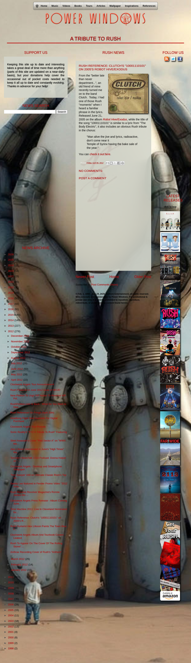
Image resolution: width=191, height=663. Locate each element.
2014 (11, 320)
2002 (11, 626)
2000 (11, 637)
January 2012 (19, 569)
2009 (11, 588)
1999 (11, 643)
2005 (11, 610)
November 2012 (20, 341)
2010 (11, 582)
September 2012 (21, 352)
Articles (100, 6)
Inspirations (131, 6)
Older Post (142, 277)
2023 (11, 270)
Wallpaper (115, 6)
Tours (89, 6)
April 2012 (17, 379)
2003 (11, 620)
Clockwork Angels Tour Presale (28, 426)
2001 (11, 631)
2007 (11, 598)
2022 (11, 276)
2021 (11, 281)
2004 (11, 615)
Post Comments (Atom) (104, 284)
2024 (11, 265)
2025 (11, 259)
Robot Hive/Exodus (115, 119)
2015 (11, 314)
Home (114, 277)
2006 (11, 604)
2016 (11, 309)
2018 (11, 298)
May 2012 (17, 374)
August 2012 (18, 357)
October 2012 (19, 346)
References (149, 6)
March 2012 (18, 559)
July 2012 (17, 363)
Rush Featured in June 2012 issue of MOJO (35, 389)
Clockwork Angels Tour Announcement (32, 384)
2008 (11, 593)
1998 (11, 648)
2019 (11, 292)
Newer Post (85, 277)
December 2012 (20, 335)
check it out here (100, 154)
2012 (11, 331)
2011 (11, 577)
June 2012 (17, 368)
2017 (11, 303)
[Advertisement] (34, 179)
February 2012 (19, 564)
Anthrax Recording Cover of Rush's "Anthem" (36, 552)
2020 (11, 287)
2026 (11, 254)
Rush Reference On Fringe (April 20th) (32, 412)
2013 (11, 325)
